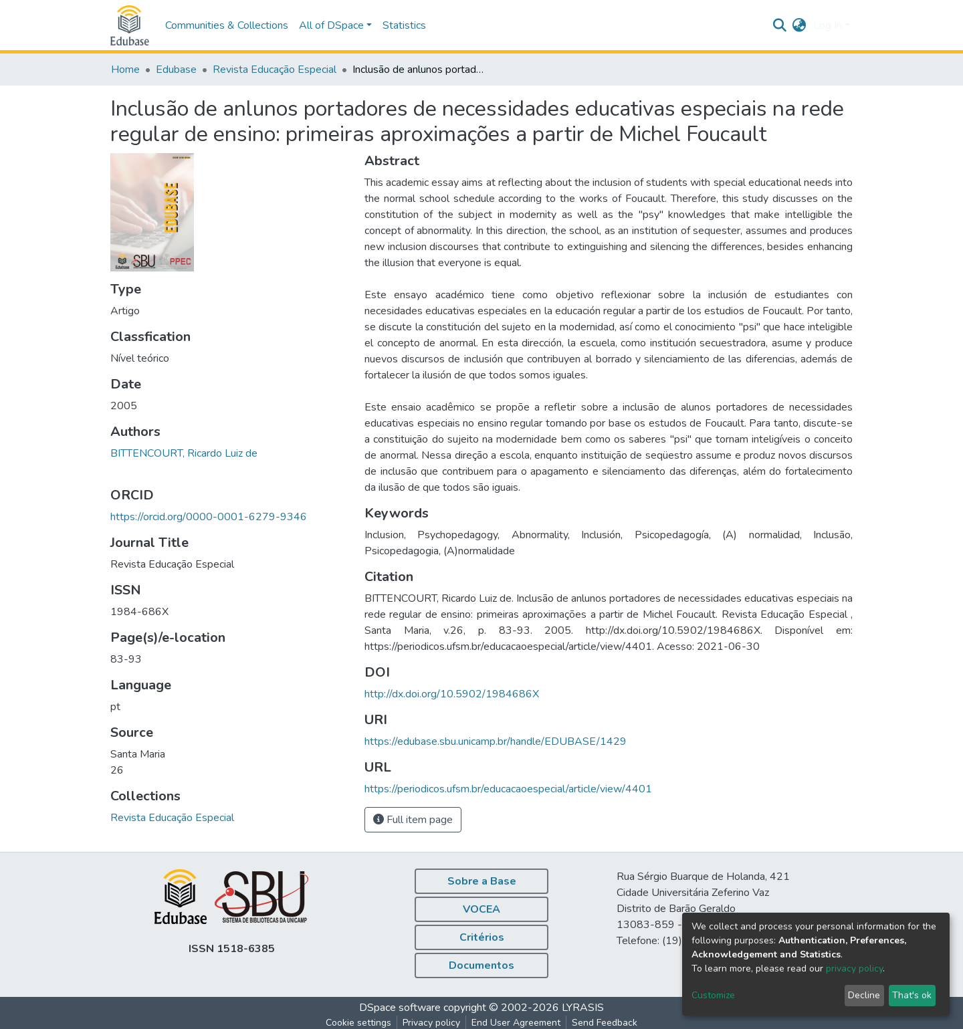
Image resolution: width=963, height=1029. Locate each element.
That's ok (912, 995)
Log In (827, 25)
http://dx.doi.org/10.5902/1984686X (451, 694)
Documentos (481, 965)
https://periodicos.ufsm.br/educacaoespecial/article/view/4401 (508, 789)
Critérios (481, 937)
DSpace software (400, 1007)
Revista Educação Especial (274, 69)
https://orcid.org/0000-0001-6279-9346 (208, 516)
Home (125, 69)
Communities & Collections (226, 25)
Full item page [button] (413, 819)
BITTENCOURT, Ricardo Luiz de (183, 453)
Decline (864, 995)
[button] (799, 25)
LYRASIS (583, 1007)
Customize (713, 995)
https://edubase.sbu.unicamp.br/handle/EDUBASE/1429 (495, 741)
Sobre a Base (481, 881)
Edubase (176, 69)
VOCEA (481, 909)
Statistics (404, 25)
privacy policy (854, 968)
